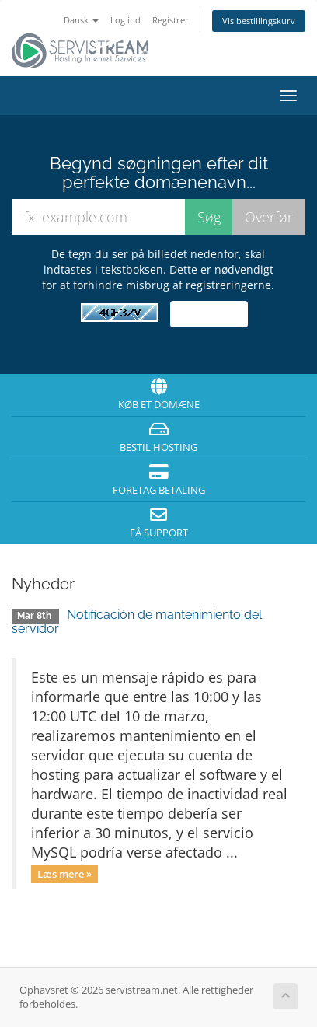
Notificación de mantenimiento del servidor (137, 621)
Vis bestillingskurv (258, 20)
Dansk (81, 20)
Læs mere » (64, 873)
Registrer (170, 20)
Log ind (125, 20)
